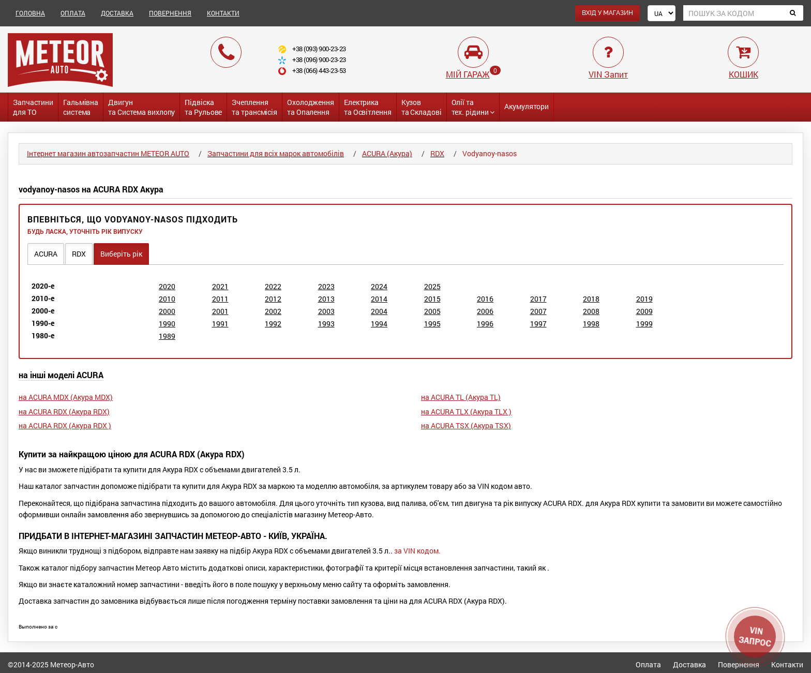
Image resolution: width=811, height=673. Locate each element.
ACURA (45, 254)
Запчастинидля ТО (33, 107)
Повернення (738, 664)
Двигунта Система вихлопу (141, 107)
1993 (326, 323)
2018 (591, 299)
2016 (485, 299)
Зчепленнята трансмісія (254, 107)
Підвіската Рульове (203, 107)
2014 (379, 299)
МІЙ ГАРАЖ (468, 74)
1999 (644, 323)
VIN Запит (608, 74)
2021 (220, 286)
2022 (273, 286)
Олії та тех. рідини (473, 107)
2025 (432, 286)
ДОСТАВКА (117, 13)
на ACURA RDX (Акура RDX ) (65, 425)
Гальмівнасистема (80, 107)
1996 (485, 323)
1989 (167, 336)
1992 (273, 323)
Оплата (648, 664)
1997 (538, 323)
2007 (538, 311)
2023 (326, 286)
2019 (644, 299)
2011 (220, 299)
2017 (538, 299)
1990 (167, 323)
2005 (432, 311)
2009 (644, 311)
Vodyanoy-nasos (489, 153)
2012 (273, 299)
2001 (220, 311)
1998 (591, 323)
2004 (379, 311)
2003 (326, 311)
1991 (220, 323)
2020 (167, 286)
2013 (326, 299)
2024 (379, 286)
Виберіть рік (121, 254)
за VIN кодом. (417, 551)
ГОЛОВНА (30, 13)
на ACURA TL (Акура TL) (461, 397)
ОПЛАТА (73, 13)
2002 (273, 311)
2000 (167, 311)
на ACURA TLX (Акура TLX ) (466, 411)
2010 (167, 299)
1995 (432, 323)
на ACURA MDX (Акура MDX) (66, 397)
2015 (432, 299)
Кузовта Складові (421, 107)
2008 (591, 311)
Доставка (689, 664)
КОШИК (743, 74)
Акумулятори (526, 106)
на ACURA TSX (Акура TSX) (466, 425)
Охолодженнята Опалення (310, 107)
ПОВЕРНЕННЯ (170, 13)
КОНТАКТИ (223, 13)
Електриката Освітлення (368, 107)
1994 (379, 323)
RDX (79, 254)
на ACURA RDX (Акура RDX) (64, 411)
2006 (485, 311)
